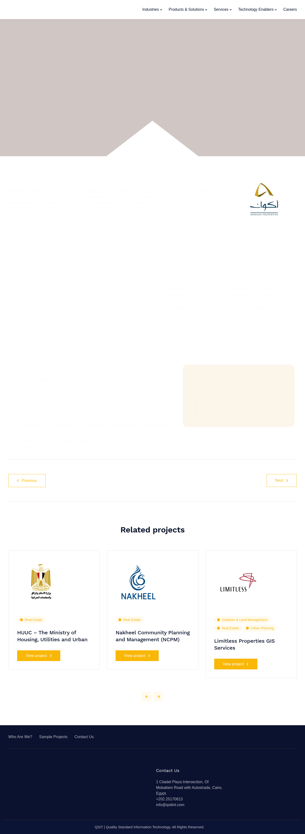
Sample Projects (53, 737)
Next (281, 480)
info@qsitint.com (170, 805)
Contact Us (84, 737)
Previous (27, 481)
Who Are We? (20, 737)
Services (221, 9)
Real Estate (33, 620)
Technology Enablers (256, 9)
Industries (150, 9)
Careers (290, 9)
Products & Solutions (186, 9)
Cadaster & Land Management (244, 620)
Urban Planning (262, 628)
